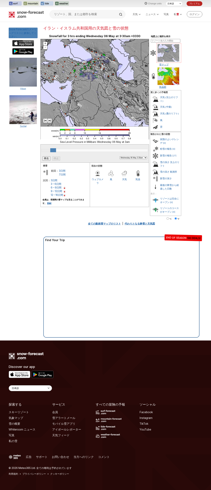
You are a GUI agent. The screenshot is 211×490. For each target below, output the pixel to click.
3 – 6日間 (56, 183)
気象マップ (16, 418)
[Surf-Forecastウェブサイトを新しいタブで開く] (15, 3)
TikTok (143, 423)
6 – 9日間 (56, 187)
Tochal (23, 126)
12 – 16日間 (57, 194)
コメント (104, 457)
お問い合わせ (60, 457)
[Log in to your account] (194, 14)
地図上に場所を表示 (160, 36)
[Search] (121, 14)
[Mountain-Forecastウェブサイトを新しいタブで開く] (31, 3)
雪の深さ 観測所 (168, 171)
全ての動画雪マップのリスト (104, 223)
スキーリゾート (19, 412)
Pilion (23, 88)
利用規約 (13, 473)
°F (178, 219)
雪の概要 (14, 423)
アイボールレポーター (66, 429)
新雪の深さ (166, 178)
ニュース (152, 14)
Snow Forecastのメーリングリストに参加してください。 (22, 33)
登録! (49, 203)
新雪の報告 (166, 155)
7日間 (62, 174)
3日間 (62, 170)
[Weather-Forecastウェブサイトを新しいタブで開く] (62, 3)
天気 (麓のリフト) (169, 113)
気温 (137, 179)
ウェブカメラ (98, 181)
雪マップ (164, 64)
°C (170, 219)
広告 (29, 457)
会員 (55, 412)
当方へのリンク (84, 457)
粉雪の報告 (166, 149)
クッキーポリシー (59, 473)
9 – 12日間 (56, 191)
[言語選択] (174, 4)
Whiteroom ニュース (22, 429)
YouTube (145, 429)
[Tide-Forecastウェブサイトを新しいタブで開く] (46, 3)
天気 (137, 14)
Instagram (145, 418)
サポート (42, 457)
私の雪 (13, 441)
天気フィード (61, 435)
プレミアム (194, 3)
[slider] (53, 150)
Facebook (146, 412)
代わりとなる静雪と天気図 (140, 223)
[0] (164, 143)
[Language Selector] (30, 388)
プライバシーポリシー (34, 473)
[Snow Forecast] (26, 14)
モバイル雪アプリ (63, 423)
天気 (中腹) (166, 107)
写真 (166, 14)
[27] (174, 155)
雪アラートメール (63, 418)
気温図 (162, 86)
